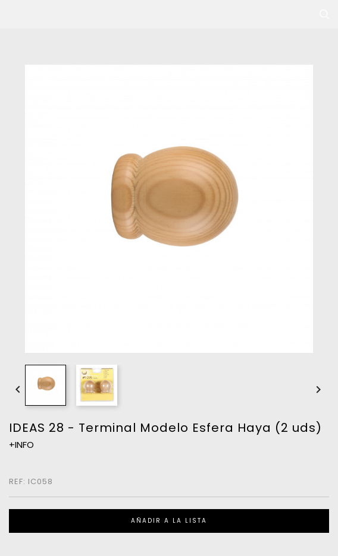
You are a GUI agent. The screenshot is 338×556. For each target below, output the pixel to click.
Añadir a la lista (169, 520)
